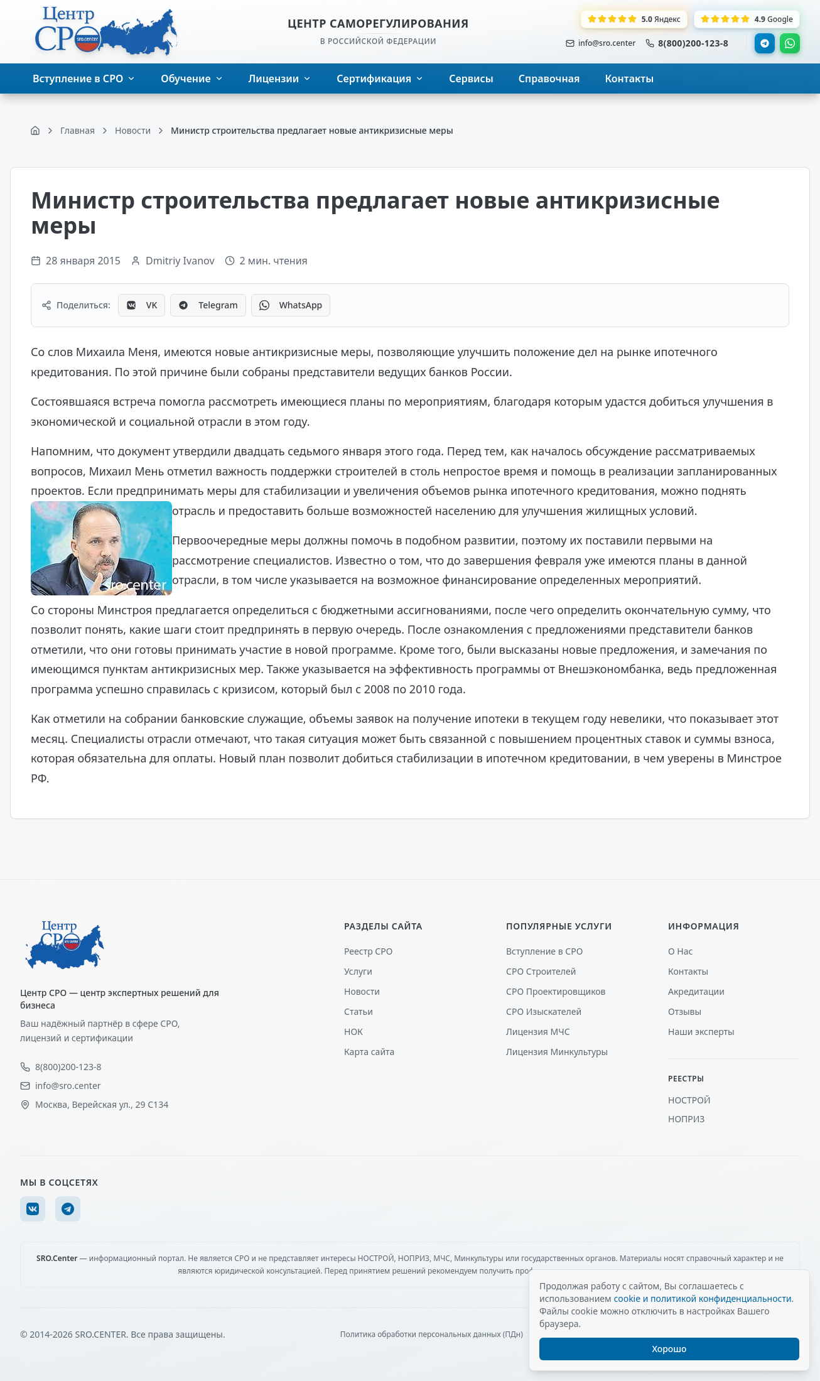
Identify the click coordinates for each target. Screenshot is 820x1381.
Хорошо (669, 1349)
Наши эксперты (701, 1031)
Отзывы (684, 1011)
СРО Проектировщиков (556, 991)
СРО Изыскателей (543, 1011)
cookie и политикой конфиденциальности (702, 1298)
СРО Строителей (541, 971)
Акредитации (696, 991)
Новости (362, 991)
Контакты (688, 971)
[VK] (32, 1208)
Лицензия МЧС (538, 1031)
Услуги (358, 971)
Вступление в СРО (544, 951)
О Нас (680, 951)
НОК (353, 1031)
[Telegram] (67, 1208)
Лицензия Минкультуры (557, 1052)
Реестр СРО (368, 951)
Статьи (358, 1011)
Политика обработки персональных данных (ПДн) (431, 1335)
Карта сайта (369, 1052)
